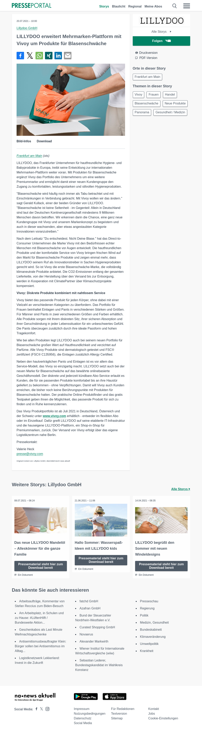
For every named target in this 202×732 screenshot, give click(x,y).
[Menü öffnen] (186, 6)
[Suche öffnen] (174, 6)
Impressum (81, 708)
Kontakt (153, 708)
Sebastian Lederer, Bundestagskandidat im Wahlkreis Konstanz (99, 664)
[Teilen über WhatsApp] (39, 55)
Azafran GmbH (89, 607)
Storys (104, 6)
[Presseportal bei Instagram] (46, 708)
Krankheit (146, 650)
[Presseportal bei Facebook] (35, 708)
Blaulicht (118, 6)
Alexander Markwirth (93, 641)
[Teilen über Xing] (48, 55)
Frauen (155, 95)
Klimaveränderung (153, 636)
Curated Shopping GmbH (97, 626)
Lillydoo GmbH (27, 28)
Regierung (147, 607)
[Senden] (67, 55)
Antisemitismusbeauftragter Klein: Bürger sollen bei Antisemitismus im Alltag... (40, 645)
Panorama (171, 114)
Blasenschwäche (147, 105)
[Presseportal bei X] (40, 708)
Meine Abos (153, 6)
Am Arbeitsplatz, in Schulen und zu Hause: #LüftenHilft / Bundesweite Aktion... (39, 617)
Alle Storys (161, 31)
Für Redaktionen (122, 708)
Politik (144, 615)
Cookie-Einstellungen (163, 717)
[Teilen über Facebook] (20, 55)
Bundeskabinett (151, 629)
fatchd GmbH (88, 600)
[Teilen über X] (30, 55)
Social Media (83, 722)
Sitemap (117, 717)
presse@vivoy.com (30, 453)
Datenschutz (82, 717)
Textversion (119, 713)
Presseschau (149, 600)
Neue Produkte (145, 114)
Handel (173, 95)
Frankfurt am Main (29, 155)
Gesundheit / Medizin (150, 124)
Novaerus (86, 633)
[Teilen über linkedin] (58, 55)
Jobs (151, 713)
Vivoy (139, 95)
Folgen (161, 41)
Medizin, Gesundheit (154, 622)
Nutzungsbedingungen (89, 713)
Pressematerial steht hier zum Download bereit (40, 565)
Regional (135, 6)
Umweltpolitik (149, 643)
